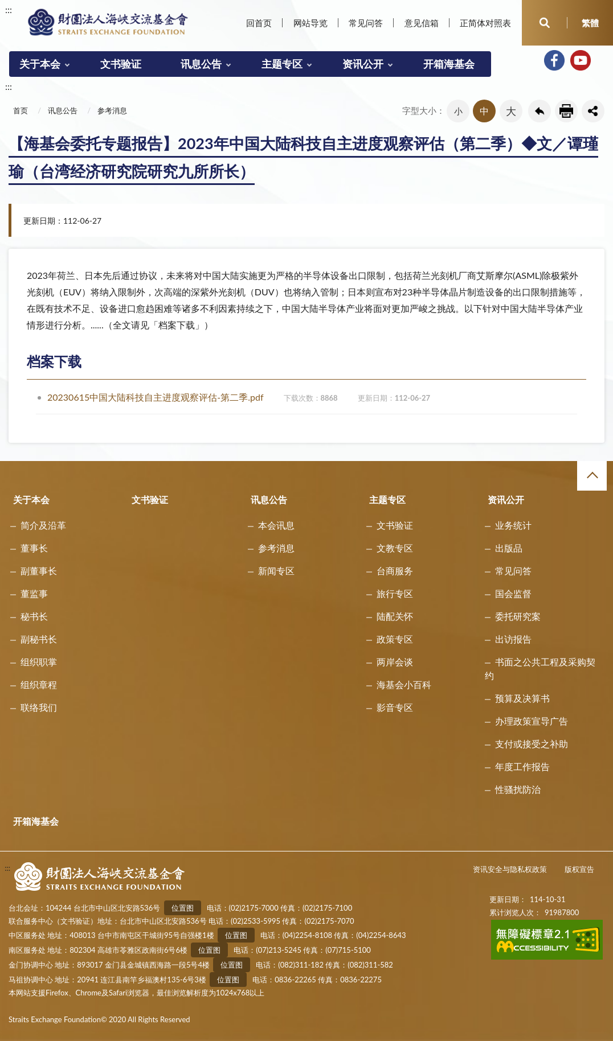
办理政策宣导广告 (531, 720)
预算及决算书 (522, 698)
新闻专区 (276, 570)
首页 (20, 110)
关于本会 (39, 63)
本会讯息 (276, 525)
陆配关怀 (395, 616)
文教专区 (395, 547)
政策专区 (395, 638)
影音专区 (395, 707)
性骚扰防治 (518, 789)
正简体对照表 (485, 23)
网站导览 (310, 23)
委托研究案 (518, 616)
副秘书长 (39, 638)
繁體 (590, 23)
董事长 (34, 547)
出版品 (508, 547)
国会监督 (513, 593)
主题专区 (282, 63)
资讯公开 (362, 63)
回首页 (259, 23)
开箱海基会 (449, 63)
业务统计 (513, 525)
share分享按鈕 (593, 111)
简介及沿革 (43, 525)
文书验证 (120, 63)
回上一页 (539, 111)
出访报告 (513, 638)
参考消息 (112, 110)
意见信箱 (421, 23)
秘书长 (34, 616)
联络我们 (39, 707)
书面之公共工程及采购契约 (540, 668)
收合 (592, 476)
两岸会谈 (395, 661)
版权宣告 (579, 869)
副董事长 (39, 570)
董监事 (34, 593)
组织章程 (39, 684)
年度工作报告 (522, 766)
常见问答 (366, 23)
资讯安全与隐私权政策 (510, 869)
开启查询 (544, 23)
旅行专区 (395, 593)
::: (8, 9)
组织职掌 (39, 661)
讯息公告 (201, 63)
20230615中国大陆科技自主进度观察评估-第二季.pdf (238, 397)
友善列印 (566, 111)
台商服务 (395, 570)
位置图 (182, 907)
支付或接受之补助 (531, 743)
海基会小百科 (404, 684)
